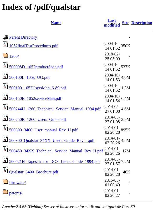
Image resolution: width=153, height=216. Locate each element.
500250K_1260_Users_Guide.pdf (37, 119)
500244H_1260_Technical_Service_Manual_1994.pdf (55, 109)
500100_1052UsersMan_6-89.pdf (37, 88)
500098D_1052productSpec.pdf (36, 67)
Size (125, 22)
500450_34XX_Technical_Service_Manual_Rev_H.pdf (56, 151)
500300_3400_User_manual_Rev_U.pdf (43, 130)
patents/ (15, 193)
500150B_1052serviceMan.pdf (35, 98)
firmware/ (17, 182)
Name (56, 22)
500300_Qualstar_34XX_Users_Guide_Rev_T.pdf (52, 140)
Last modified (112, 22)
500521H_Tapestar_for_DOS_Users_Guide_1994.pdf (54, 161)
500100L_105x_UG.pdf (29, 77)
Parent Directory (23, 37)
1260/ (14, 56)
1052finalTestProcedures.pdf (33, 46)
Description (141, 22)
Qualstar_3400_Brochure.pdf (33, 172)
